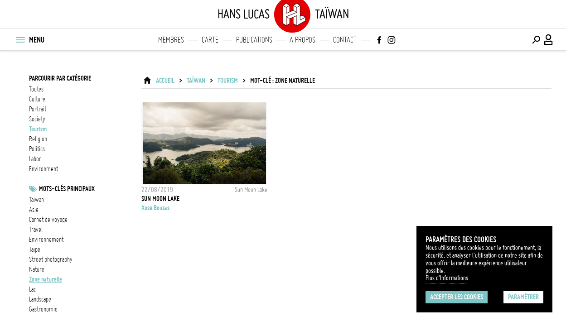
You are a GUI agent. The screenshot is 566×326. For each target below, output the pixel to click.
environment (43, 169)
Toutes (36, 89)
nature (36, 269)
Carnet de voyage (48, 220)
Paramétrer (523, 297)
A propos (302, 39)
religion (38, 139)
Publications (254, 39)
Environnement (46, 239)
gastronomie (43, 309)
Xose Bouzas (155, 208)
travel (36, 229)
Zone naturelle (45, 279)
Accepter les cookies (456, 297)
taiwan (36, 200)
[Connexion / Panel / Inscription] (548, 40)
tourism (38, 129)
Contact (345, 39)
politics (37, 149)
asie (34, 210)
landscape (40, 299)
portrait (37, 109)
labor (35, 159)
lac (32, 289)
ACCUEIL (165, 81)
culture (37, 99)
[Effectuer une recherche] (536, 40)
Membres (171, 39)
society (37, 119)
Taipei (35, 249)
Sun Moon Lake (160, 198)
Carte (210, 39)
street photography (51, 259)
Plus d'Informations (447, 278)
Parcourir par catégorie (60, 78)
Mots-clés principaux (67, 189)
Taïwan (196, 81)
